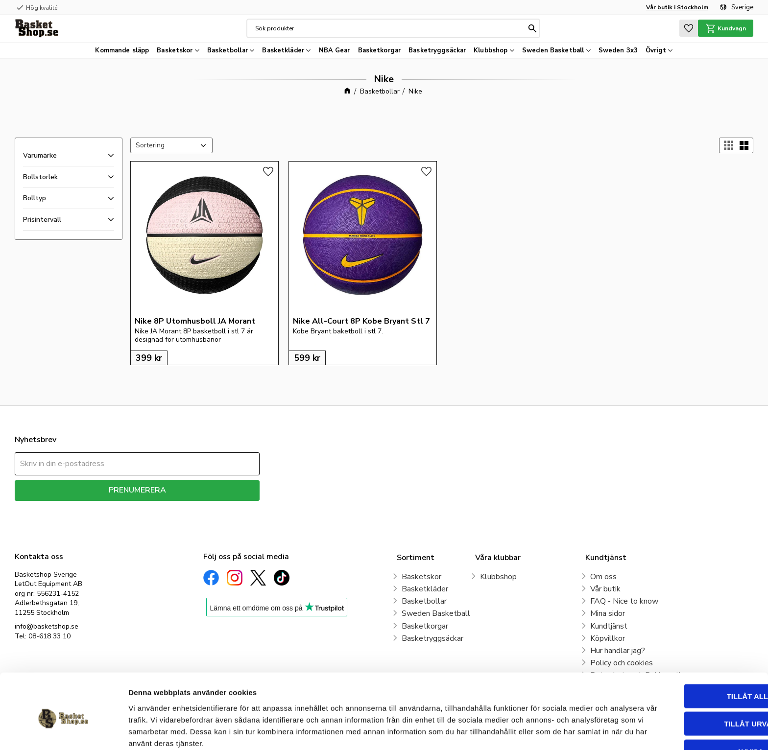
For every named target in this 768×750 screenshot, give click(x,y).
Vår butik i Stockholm (677, 7)
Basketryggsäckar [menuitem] (437, 50)
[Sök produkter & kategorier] (390, 28)
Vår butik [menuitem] (605, 589)
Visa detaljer (531, 731)
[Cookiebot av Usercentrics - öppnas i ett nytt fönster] (63, 731)
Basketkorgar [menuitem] (379, 50)
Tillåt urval (686, 680)
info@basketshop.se (46, 626)
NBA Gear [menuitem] (334, 50)
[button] (687, 28)
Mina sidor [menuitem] (607, 613)
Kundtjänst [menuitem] (608, 626)
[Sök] (532, 28)
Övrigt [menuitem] (656, 50)
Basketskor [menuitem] (174, 50)
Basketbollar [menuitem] (227, 50)
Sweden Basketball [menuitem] (553, 50)
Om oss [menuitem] (603, 576)
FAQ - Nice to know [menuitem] (624, 601)
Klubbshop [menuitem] (490, 50)
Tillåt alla (686, 652)
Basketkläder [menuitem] (283, 50)
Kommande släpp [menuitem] (122, 50)
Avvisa (686, 707)
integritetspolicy (171, 508)
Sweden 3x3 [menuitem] (618, 50)
